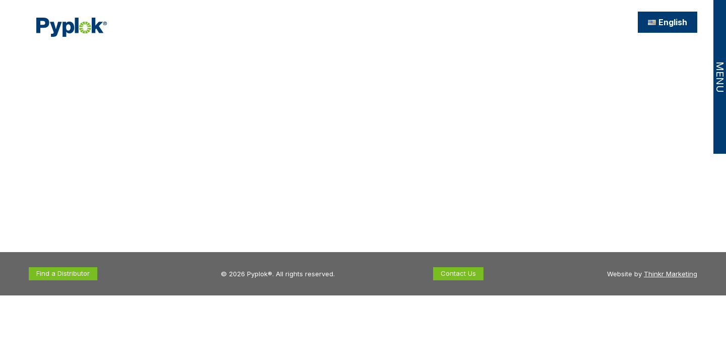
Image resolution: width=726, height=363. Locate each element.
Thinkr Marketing (670, 274)
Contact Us (458, 273)
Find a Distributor (63, 273)
